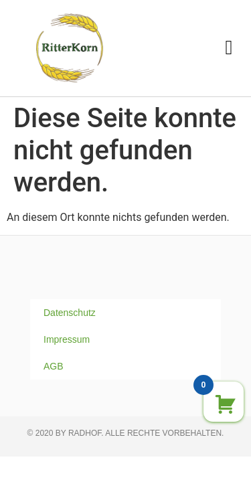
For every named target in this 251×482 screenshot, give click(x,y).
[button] (229, 48)
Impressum (67, 339)
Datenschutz (70, 312)
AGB (54, 366)
